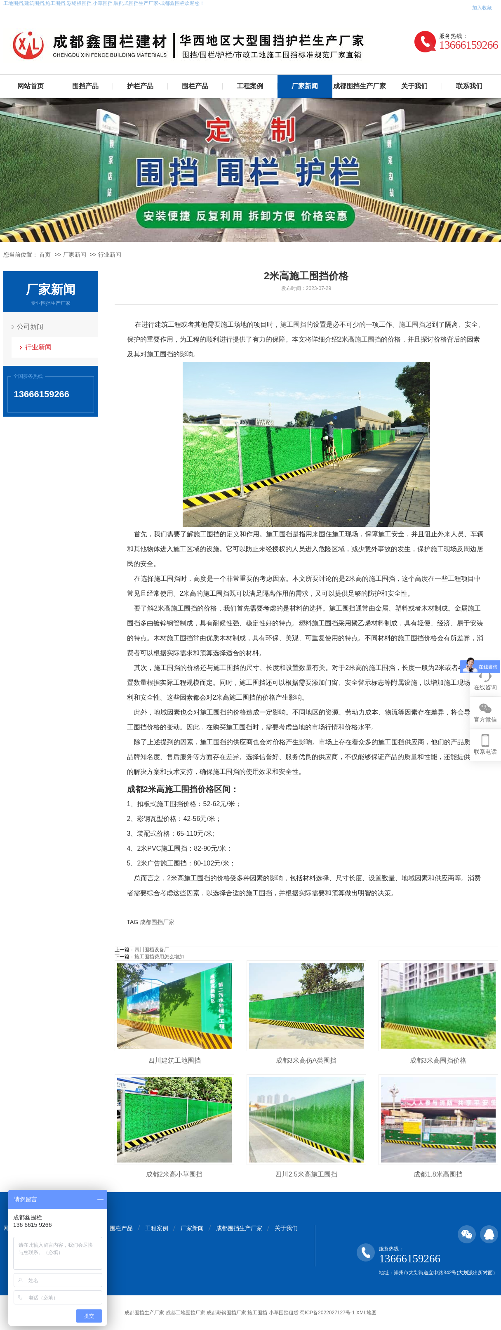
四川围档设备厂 (151, 950)
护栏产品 (140, 86)
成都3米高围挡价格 (438, 1060)
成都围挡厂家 (157, 922)
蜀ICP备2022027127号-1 (327, 1313)
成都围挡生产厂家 (359, 86)
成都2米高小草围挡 (174, 1174)
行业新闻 (109, 254)
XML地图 (366, 1313)
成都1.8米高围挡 (438, 1174)
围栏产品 (195, 86)
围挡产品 (85, 86)
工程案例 (250, 86)
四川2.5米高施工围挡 (306, 1174)
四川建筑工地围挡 (174, 1060)
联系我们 (469, 86)
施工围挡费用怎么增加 (159, 957)
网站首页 (30, 86)
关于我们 (414, 86)
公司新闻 (30, 326)
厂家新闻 (305, 86)
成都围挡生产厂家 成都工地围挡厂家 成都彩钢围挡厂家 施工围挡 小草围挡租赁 (211, 1313)
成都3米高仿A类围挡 (306, 1060)
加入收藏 (482, 8)
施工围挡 (293, 324)
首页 (45, 254)
